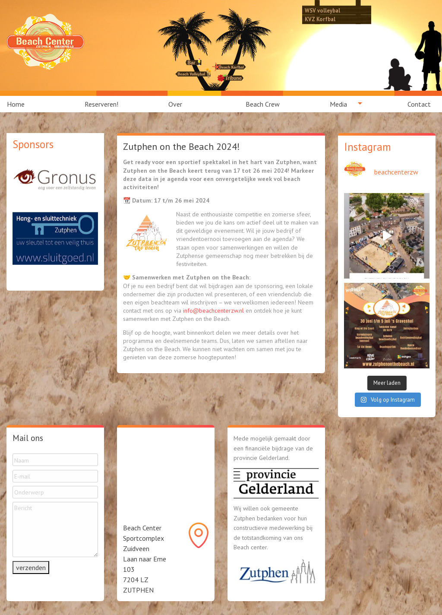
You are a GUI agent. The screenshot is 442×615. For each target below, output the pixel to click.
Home (16, 104)
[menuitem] (20, 104)
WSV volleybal (322, 10)
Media (338, 104)
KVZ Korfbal (320, 19)
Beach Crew (263, 104)
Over (175, 104)
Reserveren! (101, 104)
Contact (419, 104)
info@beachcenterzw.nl (213, 310)
